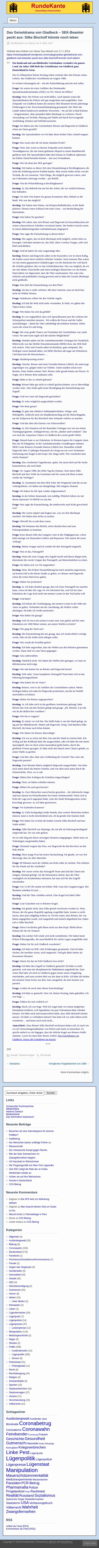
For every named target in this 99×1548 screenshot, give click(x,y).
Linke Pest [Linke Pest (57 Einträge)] (18, 1452)
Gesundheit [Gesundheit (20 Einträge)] (35, 1438)
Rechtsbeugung (17, 1373)
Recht (12, 1369)
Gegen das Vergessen (20, 1267)
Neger (12, 1339)
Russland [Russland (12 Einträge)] (26, 1495)
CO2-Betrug (15, 1184)
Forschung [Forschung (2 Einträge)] (33, 1434)
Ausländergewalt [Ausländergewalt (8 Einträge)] (17, 1418)
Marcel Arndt (15, 1214)
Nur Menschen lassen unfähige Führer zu (30, 1142)
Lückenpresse (19, 1328)
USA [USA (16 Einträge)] (25, 1503)
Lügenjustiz (15, 1316)
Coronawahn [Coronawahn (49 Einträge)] (36, 1429)
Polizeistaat (15, 1362)
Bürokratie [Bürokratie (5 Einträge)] (12, 1424)
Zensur (15, 1358)
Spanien (13, 1385)
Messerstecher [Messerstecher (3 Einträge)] (40, 1479)
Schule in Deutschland (20, 1180)
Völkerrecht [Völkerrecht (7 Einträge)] (13, 1507)
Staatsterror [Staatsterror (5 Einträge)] (13, 1503)
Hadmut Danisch (14, 1111)
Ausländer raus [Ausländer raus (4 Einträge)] (38, 1418)
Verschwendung (17, 1400)
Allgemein (14, 1236)
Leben (12, 1309)
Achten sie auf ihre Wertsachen (25, 1176)
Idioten (12, 1297)
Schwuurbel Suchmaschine (20, 1106)
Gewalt (14, 1055)
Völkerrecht (15, 1404)
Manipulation (15, 1331)
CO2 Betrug (25, 1218)
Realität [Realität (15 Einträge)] (12, 1495)
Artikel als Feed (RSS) (17, 1526)
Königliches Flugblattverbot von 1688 (69, 1063)
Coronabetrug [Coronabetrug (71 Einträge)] (35, 1423)
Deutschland (15, 1252)
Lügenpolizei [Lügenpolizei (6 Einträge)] (44, 1459)
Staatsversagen (27, 1055)
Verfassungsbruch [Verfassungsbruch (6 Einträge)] (40, 1503)
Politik (12, 1347)
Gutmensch (15, 1290)
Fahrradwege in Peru (36, 1214)
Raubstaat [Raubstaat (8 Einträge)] (37, 1491)
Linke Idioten (18, 1301)
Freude (12, 1263)
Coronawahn (15, 1248)
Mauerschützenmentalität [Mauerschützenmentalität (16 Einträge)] (27, 1475)
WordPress (67, 1542)
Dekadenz (13, 1063)
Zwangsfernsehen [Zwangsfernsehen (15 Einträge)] (21, 1511)
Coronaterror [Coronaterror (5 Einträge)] (14, 1429)
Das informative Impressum (20, 1117)
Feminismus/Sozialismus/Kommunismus (29, 1259)
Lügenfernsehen (17, 1312)
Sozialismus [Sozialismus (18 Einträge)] (44, 1495)
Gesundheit (15, 1274)
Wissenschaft (15, 1146)
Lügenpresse (15, 1324)
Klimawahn (14, 1305)
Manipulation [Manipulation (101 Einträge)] (22, 1470)
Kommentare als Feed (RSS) (20, 1528)
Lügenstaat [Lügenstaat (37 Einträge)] (37, 1464)
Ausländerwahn (20, 1350)
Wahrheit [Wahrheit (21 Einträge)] (30, 1507)
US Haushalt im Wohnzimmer (24, 1161)
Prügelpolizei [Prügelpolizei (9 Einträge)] (15, 1491)
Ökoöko (13, 1343)
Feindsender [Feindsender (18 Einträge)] (17, 1434)
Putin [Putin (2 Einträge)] (27, 1491)
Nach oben (90, 1543)
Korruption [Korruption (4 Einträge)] (12, 1447)
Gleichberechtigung (19, 1286)
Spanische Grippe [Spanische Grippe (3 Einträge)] (15, 1499)
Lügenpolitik (18, 1354)
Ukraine (13, 1396)
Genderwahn (15, 1271)
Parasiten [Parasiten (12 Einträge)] (13, 1483)
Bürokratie (45, 1055)
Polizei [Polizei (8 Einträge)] (33, 1487)
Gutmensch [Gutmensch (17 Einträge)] (16, 1443)
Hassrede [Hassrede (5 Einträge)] (32, 1443)
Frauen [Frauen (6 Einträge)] (43, 1434)
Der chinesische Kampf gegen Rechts (28, 1150)
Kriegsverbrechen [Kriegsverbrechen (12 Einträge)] (32, 1447)
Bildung (13, 1244)
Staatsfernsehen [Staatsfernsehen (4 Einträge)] (34, 1499)
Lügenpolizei (15, 1320)
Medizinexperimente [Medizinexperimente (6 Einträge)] (19, 1479)
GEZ (11, 1282)
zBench (52, 1542)
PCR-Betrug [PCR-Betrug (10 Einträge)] (30, 1483)
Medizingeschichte (18, 1335)
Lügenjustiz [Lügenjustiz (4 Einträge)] (36, 1453)
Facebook (14, 1255)
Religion (13, 1377)
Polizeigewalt (18, 1366)
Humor (12, 1293)
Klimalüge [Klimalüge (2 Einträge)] (49, 1443)
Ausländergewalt (17, 1240)
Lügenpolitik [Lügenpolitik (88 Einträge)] (20, 1458)
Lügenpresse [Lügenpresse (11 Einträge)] (16, 1465)
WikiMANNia (12, 1109)
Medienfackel (13, 1114)
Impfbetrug (14, 1138)
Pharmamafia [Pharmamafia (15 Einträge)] (17, 1487)
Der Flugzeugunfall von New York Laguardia (31, 1165)
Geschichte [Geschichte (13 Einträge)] (15, 1439)
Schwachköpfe (16, 1381)
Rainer (32, 43)
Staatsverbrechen (18, 1388)
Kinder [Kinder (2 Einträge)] (42, 1443)
